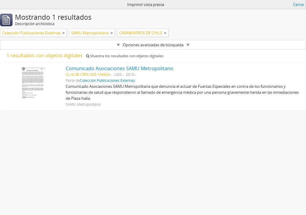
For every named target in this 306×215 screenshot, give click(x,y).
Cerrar (298, 4)
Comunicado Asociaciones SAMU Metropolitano (119, 68)
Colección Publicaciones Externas (107, 80)
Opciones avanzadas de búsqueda (153, 44)
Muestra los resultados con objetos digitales (124, 56)
